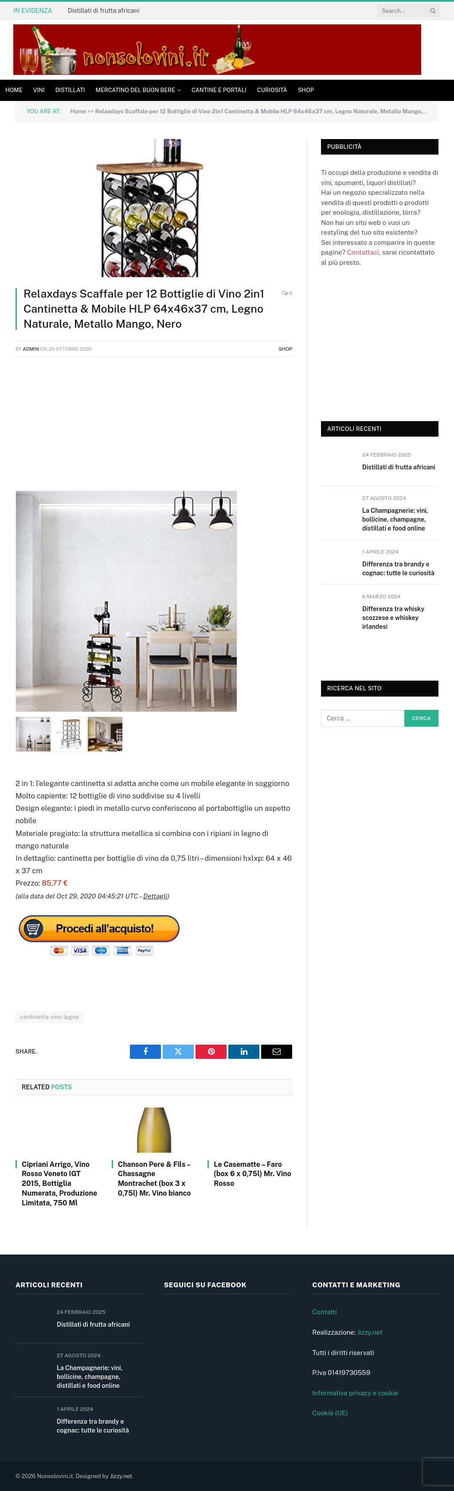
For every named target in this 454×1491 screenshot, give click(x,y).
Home (14, 90)
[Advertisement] (154, 429)
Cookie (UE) (330, 1413)
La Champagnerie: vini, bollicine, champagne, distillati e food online (395, 519)
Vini (39, 90)
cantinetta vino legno (49, 1017)
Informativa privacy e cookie (355, 1393)
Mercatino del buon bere (135, 90)
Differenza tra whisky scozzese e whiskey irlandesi (393, 617)
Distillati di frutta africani (103, 10)
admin (31, 349)
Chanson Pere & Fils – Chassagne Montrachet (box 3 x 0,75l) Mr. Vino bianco (154, 1178)
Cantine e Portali (219, 90)
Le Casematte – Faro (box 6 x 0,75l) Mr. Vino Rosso (252, 1174)
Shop (306, 90)
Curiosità (272, 90)
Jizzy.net (369, 1332)
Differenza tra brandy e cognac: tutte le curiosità (398, 569)
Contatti (324, 1312)
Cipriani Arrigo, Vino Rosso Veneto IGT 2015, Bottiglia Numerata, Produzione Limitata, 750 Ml (59, 1183)
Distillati (70, 90)
